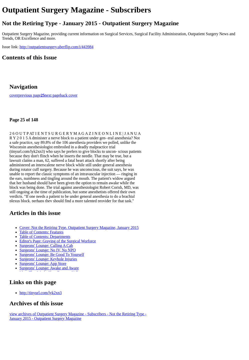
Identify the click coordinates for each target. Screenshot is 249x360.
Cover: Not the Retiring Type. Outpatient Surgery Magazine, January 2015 (79, 227)
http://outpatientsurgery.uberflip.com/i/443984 (56, 47)
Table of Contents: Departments (44, 236)
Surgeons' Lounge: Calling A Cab (46, 245)
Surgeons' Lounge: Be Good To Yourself (51, 254)
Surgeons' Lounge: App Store (42, 263)
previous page (29, 95)
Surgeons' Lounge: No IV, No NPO (47, 250)
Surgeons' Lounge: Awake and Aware (49, 268)
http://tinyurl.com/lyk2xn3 (40, 293)
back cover (69, 95)
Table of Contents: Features (41, 232)
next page (52, 95)
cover (13, 95)
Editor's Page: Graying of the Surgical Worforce (57, 241)
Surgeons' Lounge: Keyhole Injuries (48, 259)
